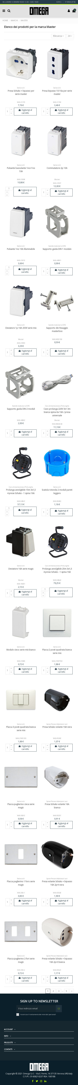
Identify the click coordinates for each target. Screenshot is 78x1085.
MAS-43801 (57, 260)
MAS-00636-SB (57, 424)
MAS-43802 (21, 420)
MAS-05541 (57, 970)
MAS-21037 (57, 183)
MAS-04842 (57, 580)
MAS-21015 (21, 260)
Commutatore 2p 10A (57, 168)
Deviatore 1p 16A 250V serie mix (20, 328)
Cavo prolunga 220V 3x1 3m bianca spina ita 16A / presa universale (57, 412)
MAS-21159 (57, 102)
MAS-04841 (21, 501)
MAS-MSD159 (57, 339)
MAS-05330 (57, 738)
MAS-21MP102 (57, 661)
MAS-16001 (21, 584)
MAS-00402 (57, 501)
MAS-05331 (57, 815)
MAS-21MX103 (21, 738)
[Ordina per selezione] (58, 36)
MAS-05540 (57, 893)
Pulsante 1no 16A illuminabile (21, 249)
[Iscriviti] (59, 1008)
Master (57, 179)
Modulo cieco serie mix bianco (21, 649)
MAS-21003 (21, 343)
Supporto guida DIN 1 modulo (57, 249)
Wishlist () (70, 2)
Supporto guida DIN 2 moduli (21, 408)
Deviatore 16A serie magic (21, 568)
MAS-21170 (21, 102)
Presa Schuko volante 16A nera (57, 727)
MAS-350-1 (21, 893)
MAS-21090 (21, 661)
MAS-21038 (21, 179)
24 (70, 35)
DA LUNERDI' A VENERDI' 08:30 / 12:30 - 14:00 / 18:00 (20, 2)
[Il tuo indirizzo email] (36, 1008)
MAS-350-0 (21, 815)
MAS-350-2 (21, 970)
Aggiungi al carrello (25, 111)
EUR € (59, 2)
